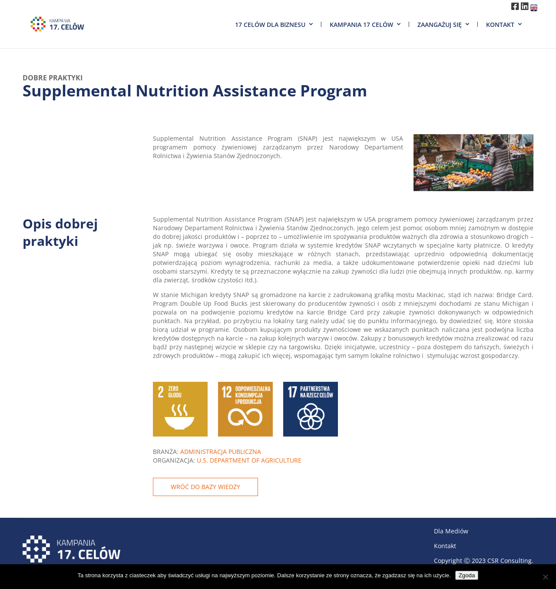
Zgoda (467, 575)
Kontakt (500, 24)
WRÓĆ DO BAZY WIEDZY (205, 487)
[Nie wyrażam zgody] (545, 576)
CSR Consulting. (510, 560)
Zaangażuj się (439, 24)
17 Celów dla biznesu (270, 24)
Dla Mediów (451, 531)
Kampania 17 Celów (361, 24)
